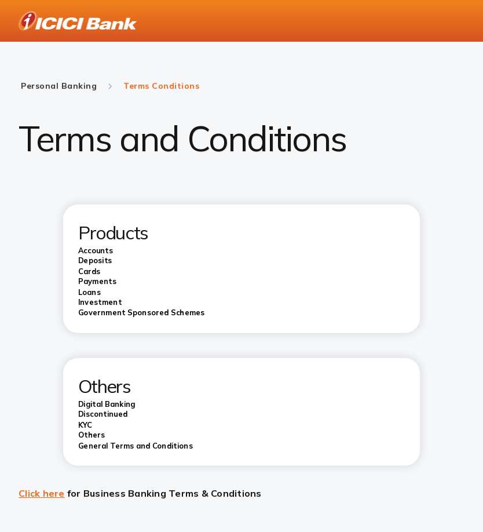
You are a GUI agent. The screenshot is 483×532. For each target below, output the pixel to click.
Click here (42, 493)
